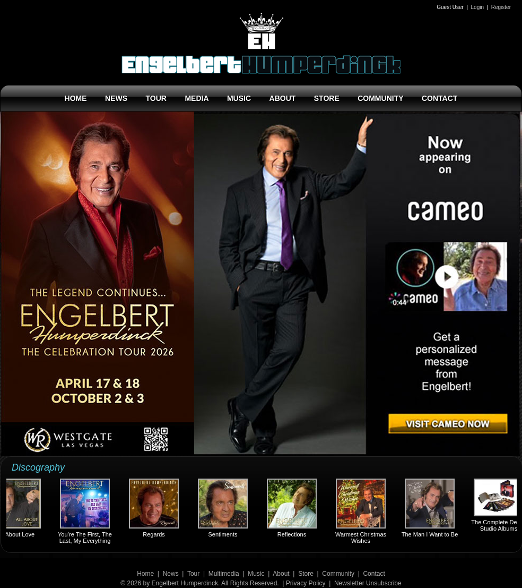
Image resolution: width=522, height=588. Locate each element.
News (171, 573)
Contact (374, 573)
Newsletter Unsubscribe (368, 583)
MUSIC (239, 98)
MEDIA (196, 98)
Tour (193, 573)
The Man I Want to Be (431, 508)
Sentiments (224, 508)
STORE (327, 98)
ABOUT (282, 98)
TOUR (156, 98)
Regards (155, 508)
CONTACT (439, 98)
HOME (76, 98)
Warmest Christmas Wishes (361, 511)
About (281, 573)
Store (306, 573)
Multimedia (223, 573)
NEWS (116, 98)
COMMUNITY (380, 98)
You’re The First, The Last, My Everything (86, 511)
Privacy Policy (306, 583)
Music (256, 573)
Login (477, 7)
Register (501, 7)
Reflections (293, 508)
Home (145, 573)
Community (338, 573)
